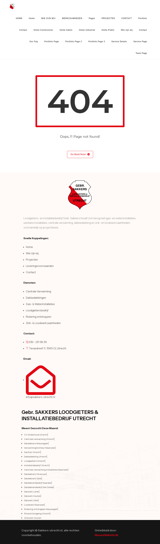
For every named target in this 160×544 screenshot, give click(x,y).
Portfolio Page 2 (73, 41)
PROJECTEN (108, 18)
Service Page (140, 41)
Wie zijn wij (126, 30)
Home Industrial (87, 30)
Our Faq (33, 41)
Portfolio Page (51, 41)
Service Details (119, 41)
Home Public (108, 30)
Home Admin (66, 30)
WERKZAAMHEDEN (72, 18)
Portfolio (142, 18)
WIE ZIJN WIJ (48, 18)
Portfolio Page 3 (96, 41)
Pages (92, 18)
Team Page (141, 53)
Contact (23, 30)
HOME (19, 18)
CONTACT (126, 18)
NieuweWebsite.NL (107, 535)
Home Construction (43, 30)
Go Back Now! (80, 154)
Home (32, 18)
